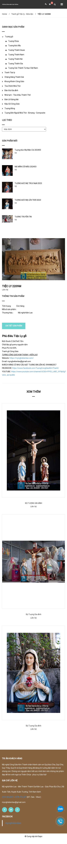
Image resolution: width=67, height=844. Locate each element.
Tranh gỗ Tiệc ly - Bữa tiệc (22, 14)
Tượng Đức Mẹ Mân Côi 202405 (28, 150)
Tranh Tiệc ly (10, 72)
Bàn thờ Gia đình (11, 90)
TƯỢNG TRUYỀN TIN (23, 217)
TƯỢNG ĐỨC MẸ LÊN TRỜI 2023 (28, 200)
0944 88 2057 (8, 801)
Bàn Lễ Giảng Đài (11, 99)
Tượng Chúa (13, 41)
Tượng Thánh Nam (16, 55)
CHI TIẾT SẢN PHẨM (13, 330)
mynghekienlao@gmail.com (13, 807)
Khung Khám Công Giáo (14, 81)
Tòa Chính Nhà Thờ (12, 86)
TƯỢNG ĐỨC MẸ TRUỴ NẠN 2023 (28, 183)
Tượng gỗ (9, 37)
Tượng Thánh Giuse (16, 50)
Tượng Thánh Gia (15, 63)
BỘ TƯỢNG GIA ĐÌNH (33, 508)
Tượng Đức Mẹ (14, 45)
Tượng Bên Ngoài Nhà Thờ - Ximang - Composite (25, 113)
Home (4, 14)
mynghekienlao (13, 827)
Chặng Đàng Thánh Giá (14, 77)
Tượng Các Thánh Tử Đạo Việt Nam (23, 68)
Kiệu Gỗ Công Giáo (12, 104)
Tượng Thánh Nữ (15, 59)
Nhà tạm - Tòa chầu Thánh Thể (17, 95)
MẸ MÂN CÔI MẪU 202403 (25, 167)
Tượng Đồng (10, 108)
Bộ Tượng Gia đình (33, 619)
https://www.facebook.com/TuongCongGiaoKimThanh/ (35, 373)
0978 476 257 (20, 801)
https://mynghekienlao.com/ (22, 362)
